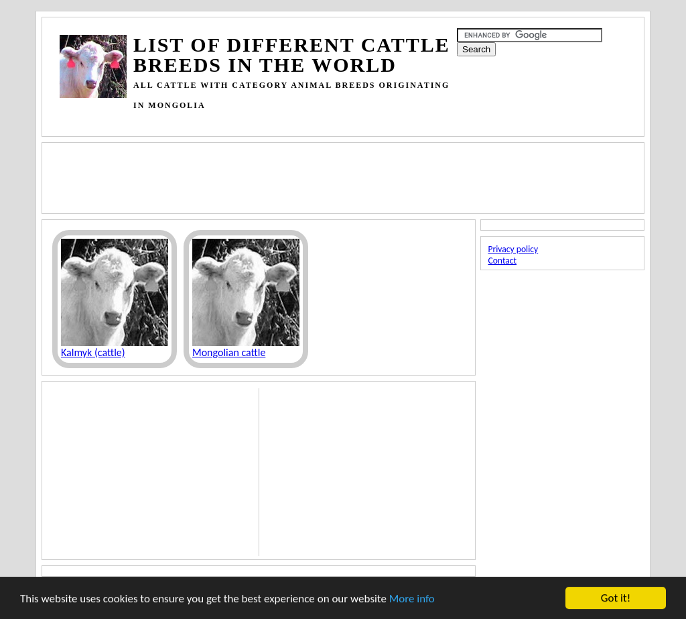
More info (412, 599)
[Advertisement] (303, 120)
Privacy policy (513, 249)
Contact (502, 260)
